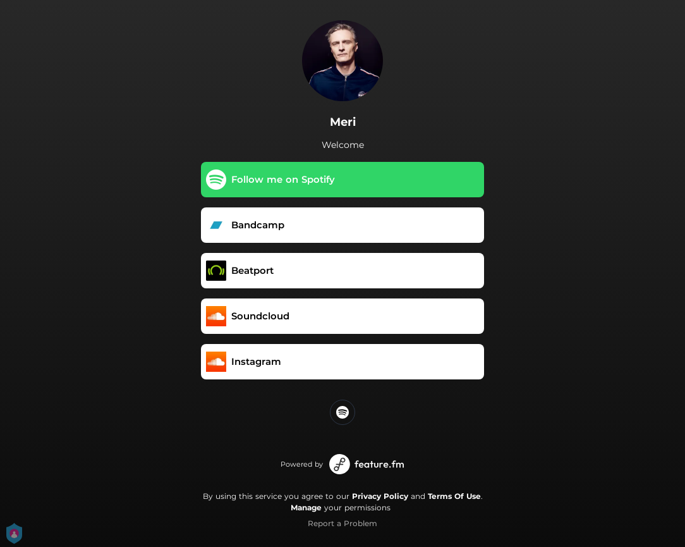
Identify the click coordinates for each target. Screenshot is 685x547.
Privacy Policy (380, 496)
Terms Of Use (454, 496)
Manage (306, 507)
